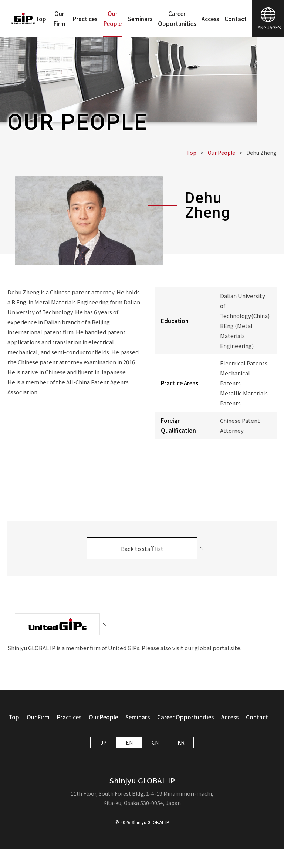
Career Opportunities (177, 18)
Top (41, 19)
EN (129, 742)
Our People (113, 18)
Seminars (140, 19)
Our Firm (59, 18)
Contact (235, 19)
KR (181, 742)
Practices (85, 19)
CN (155, 742)
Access (210, 19)
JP (103, 742)
